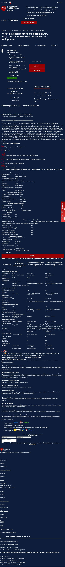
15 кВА (25, 81)
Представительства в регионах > (36, 15)
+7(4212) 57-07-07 (9, 20)
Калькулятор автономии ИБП (18, 537)
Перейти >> (15, 100)
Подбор (2, 495)
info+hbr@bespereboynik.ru (49, 7)
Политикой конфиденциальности (52, 443)
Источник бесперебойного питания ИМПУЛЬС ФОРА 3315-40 (54, 264)
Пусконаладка (4, 508)
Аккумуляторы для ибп (6, 529)
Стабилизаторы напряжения (8, 533)
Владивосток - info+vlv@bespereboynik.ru (11, 564)
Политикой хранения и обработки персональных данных (25, 443)
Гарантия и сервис (5, 470)
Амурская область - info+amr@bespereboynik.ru (13, 563)
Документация (7, 45)
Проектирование (4, 501)
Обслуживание (4, 511)
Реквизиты (3, 483)
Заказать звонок (28, 22)
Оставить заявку (16, 348)
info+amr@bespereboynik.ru (49, 10)
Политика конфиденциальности (9, 541)
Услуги (2, 491)
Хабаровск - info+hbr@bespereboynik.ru (11, 561)
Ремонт (2, 521)
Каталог (2, 464)
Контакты (2, 477)
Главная (4, 30)
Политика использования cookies (9, 548)
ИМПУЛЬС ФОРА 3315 (42, 87)
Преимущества (40, 45)
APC (8, 30)
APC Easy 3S (15, 30)
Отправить (32, 445)
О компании (3, 460)
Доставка (2, 498)
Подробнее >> (42, 355)
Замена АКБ (3, 518)
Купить (36, 66)
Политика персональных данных (9, 545)
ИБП (1, 526)
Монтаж (2, 505)
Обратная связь (28, 18)
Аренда (2, 514)
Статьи (2, 480)
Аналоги (54, 45)
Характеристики (23, 45)
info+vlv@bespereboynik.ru (45, 12)
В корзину (37, 70)
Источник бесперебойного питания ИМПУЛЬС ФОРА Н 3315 (36, 264)
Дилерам (2, 474)
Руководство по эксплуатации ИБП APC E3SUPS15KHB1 (17, 116)
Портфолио (3, 467)
